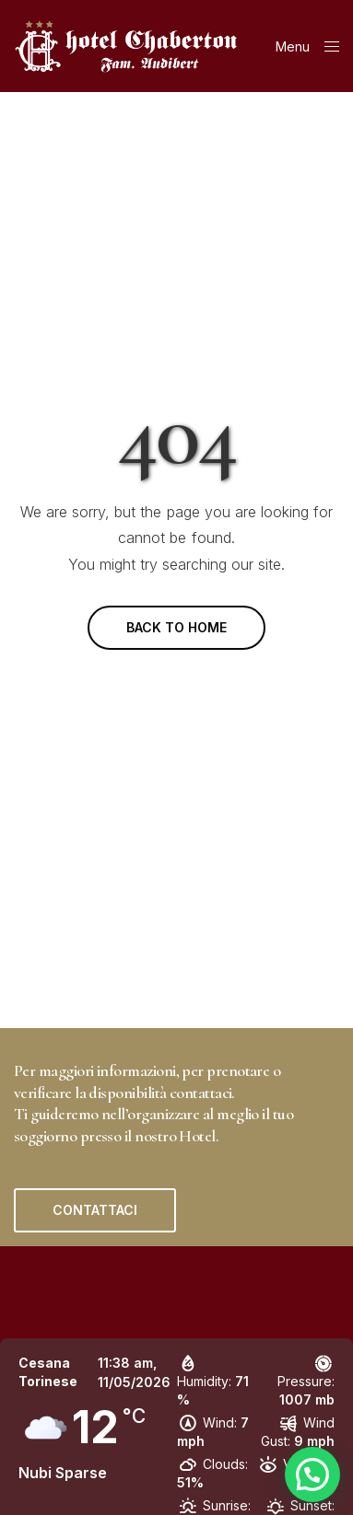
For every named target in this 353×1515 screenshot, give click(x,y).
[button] (95, 1210)
